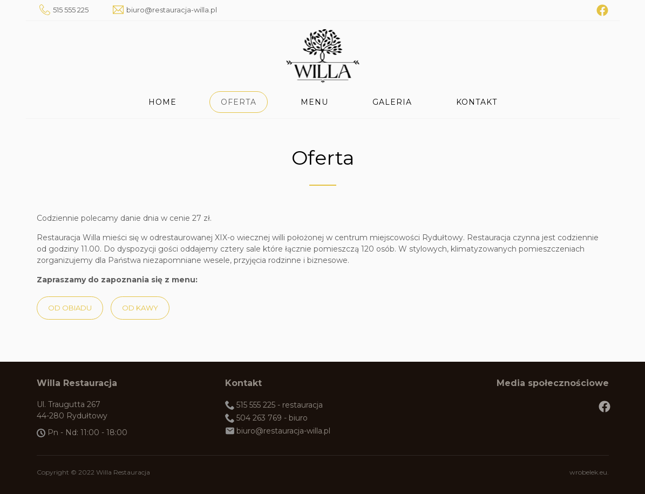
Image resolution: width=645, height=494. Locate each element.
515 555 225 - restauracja (279, 405)
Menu (314, 102)
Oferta (238, 102)
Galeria (392, 102)
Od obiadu (70, 307)
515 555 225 (71, 9)
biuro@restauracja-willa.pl (171, 9)
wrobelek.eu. (589, 472)
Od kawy (140, 307)
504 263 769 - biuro (272, 418)
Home (162, 102)
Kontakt (476, 102)
